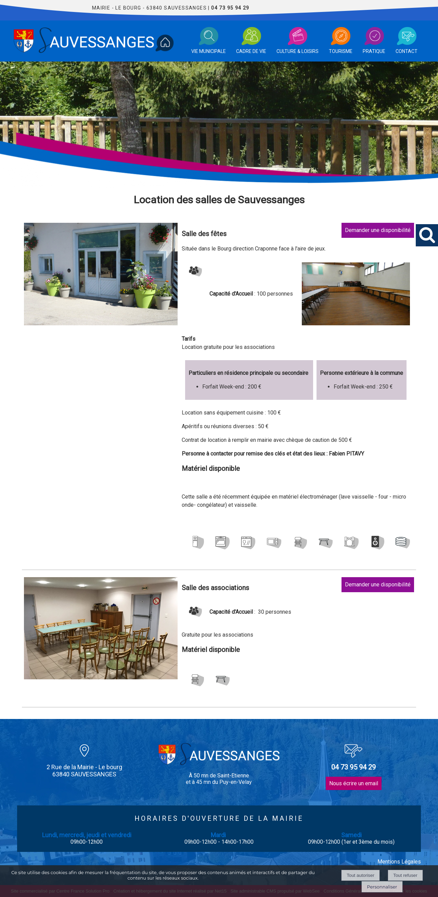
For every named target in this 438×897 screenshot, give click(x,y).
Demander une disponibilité (378, 230)
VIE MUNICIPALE (208, 51)
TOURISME (340, 51)
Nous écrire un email (353, 783)
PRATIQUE (374, 51)
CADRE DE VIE (251, 51)
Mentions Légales (399, 861)
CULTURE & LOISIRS (297, 51)
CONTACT (406, 51)
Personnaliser (382, 886)
